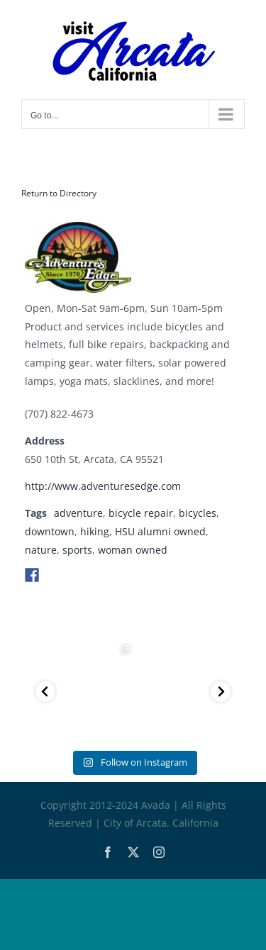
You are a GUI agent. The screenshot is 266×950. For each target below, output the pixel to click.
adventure (78, 513)
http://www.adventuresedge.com (103, 486)
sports (77, 550)
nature (41, 550)
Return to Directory (58, 193)
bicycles (197, 513)
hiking (94, 531)
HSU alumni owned (160, 531)
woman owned (132, 550)
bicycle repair (141, 513)
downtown (49, 531)
